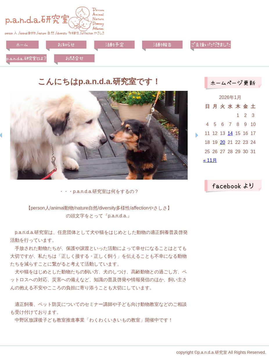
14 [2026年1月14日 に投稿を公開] (230, 133)
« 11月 (210, 160)
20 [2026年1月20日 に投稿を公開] (222, 142)
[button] (196, 135)
